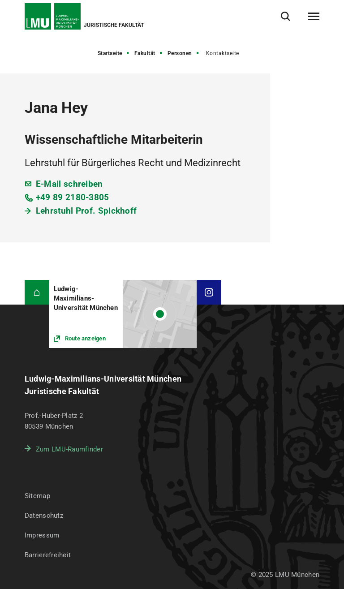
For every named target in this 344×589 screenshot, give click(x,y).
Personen (180, 53)
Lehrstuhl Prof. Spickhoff (86, 211)
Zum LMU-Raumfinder (69, 449)
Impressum (42, 535)
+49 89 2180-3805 (72, 197)
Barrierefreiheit (48, 555)
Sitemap (37, 496)
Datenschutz (44, 516)
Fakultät (144, 53)
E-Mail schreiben (69, 184)
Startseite (110, 53)
